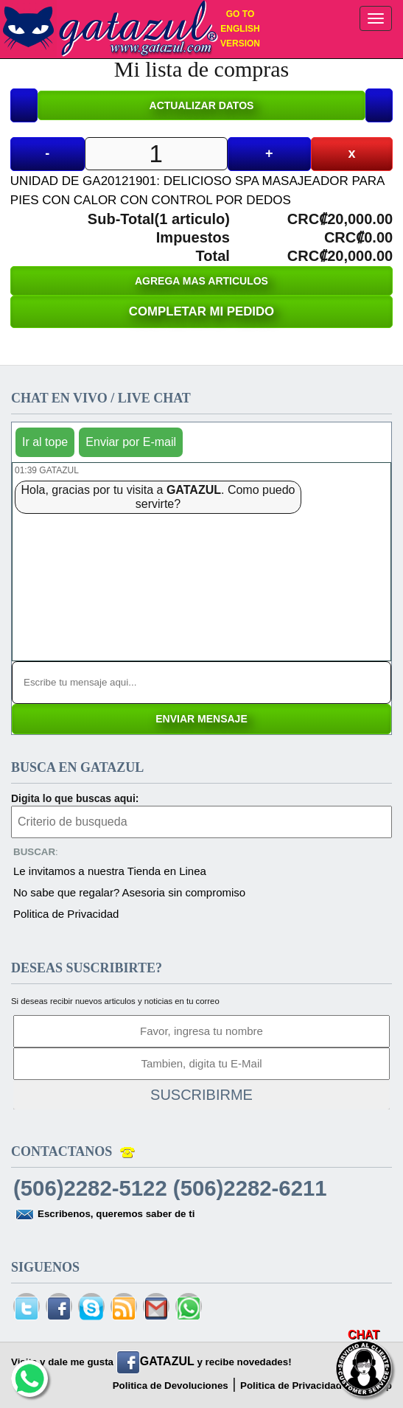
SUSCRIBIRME (201, 1095)
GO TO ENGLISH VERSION (240, 29)
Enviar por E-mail (130, 442)
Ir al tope (45, 442)
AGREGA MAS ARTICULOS (201, 281)
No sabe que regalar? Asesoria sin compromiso (129, 892)
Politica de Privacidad (66, 913)
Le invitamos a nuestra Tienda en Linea (109, 871)
